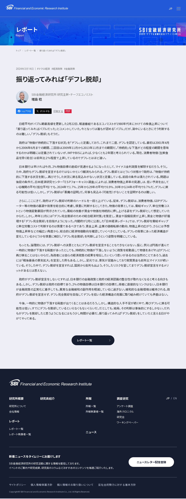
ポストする (45, 111)
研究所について (17, 406)
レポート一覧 (30, 50)
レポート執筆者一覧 (20, 434)
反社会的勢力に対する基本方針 (117, 485)
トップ (18, 50)
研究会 (120, 417)
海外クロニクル (125, 412)
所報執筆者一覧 (95, 412)
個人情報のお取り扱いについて (75, 485)
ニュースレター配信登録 (153, 462)
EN (175, 398)
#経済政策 (58, 68)
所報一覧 (91, 406)
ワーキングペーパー (127, 423)
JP (170, 8)
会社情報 (14, 412)
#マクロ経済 (44, 68)
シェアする (26, 111)
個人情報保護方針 (42, 485)
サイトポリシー (17, 485)
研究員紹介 (47, 399)
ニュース (91, 432)
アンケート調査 (125, 406)
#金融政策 (72, 68)
